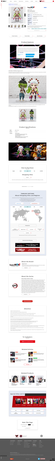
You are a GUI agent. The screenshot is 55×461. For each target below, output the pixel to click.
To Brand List (26, 267)
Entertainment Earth (40, 229)
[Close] (38, 47)
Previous (9, 15)
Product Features (14, 35)
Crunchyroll (31, 229)
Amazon (27, 177)
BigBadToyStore (23, 229)
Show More (27, 364)
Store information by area (36, 30)
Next (25, 15)
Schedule (32, 1)
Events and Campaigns (26, 444)
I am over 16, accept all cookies (29, 56)
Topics (16, 410)
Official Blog (18, 443)
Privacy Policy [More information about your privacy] (21, 52)
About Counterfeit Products (27, 443)
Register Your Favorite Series (27, 445)
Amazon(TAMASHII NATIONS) (15, 229)
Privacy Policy (40, 444)
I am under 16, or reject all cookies (30, 54)
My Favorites (26, 1)
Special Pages (38, 410)
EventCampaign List (16, 413)
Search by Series (11, 444)
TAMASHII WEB (10, 4)
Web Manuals (33, 443)
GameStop (27, 232)
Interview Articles (19, 444)
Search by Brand (11, 443)
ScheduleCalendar (27, 410)
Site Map (36, 1)
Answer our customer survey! (28, 341)
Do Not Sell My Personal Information (20, 54)
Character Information (27, 301)
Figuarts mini (13, 4)
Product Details (27, 35)
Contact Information (34, 446)
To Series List (25, 294)
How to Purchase (39, 35)
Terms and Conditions (41, 445)
